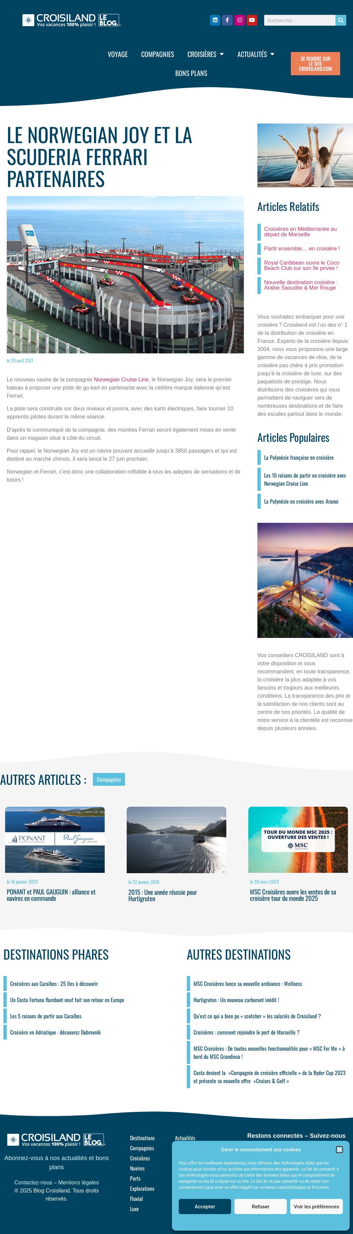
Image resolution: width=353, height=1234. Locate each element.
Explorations (142, 1188)
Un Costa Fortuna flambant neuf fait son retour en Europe (67, 1000)
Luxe (134, 1209)
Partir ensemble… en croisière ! (302, 248)
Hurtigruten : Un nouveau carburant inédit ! (236, 1000)
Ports (135, 1178)
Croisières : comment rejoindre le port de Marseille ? (247, 1032)
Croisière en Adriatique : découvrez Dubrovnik (55, 1032)
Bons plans (191, 73)
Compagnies (157, 54)
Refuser (260, 1207)
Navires (137, 1168)
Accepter (205, 1207)
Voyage (118, 54)
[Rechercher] (340, 20)
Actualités (256, 54)
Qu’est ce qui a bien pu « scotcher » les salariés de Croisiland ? (257, 1016)
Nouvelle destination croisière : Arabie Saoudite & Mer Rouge (301, 285)
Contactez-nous (33, 1182)
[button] (339, 1149)
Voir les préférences (316, 1207)
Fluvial (136, 1199)
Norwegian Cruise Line (121, 379)
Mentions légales (78, 1182)
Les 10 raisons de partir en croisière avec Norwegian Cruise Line (305, 479)
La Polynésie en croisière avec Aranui (301, 501)
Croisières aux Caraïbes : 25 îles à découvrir (54, 984)
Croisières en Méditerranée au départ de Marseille (300, 231)
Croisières (205, 54)
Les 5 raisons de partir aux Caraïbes (45, 1016)
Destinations (142, 1138)
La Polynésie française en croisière (299, 457)
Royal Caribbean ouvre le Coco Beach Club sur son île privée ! (301, 265)
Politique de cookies (257, 1221)
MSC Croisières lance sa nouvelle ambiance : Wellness (248, 984)
